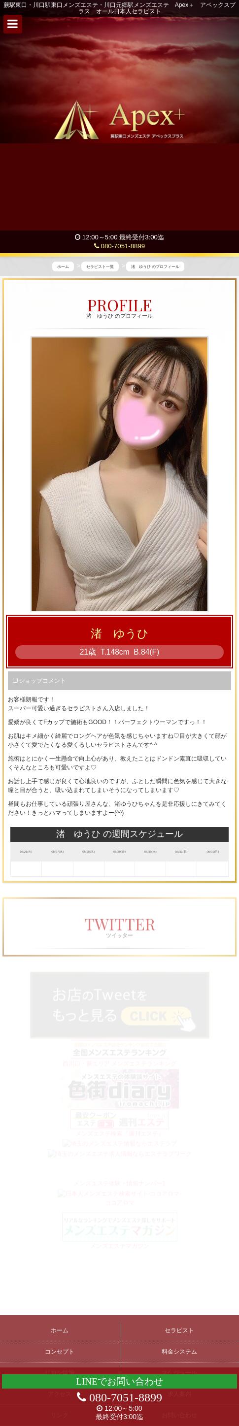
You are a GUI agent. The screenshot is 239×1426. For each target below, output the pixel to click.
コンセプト (59, 1351)
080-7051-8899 (119, 246)
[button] (12, 24)
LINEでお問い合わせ (119, 1381)
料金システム (179, 1351)
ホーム (59, 1330)
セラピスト (179, 1330)
